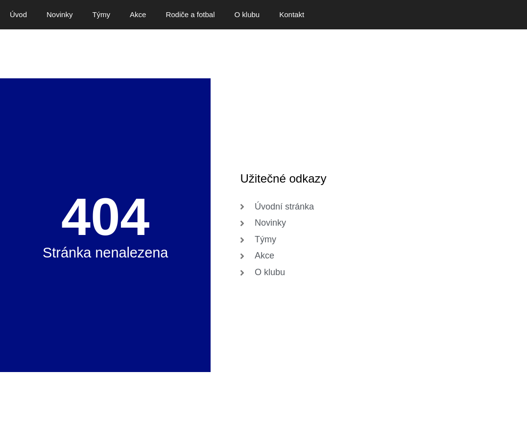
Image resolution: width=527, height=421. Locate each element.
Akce (138, 14)
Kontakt (291, 14)
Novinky (59, 14)
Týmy (101, 14)
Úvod (18, 14)
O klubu (247, 14)
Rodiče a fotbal (190, 14)
